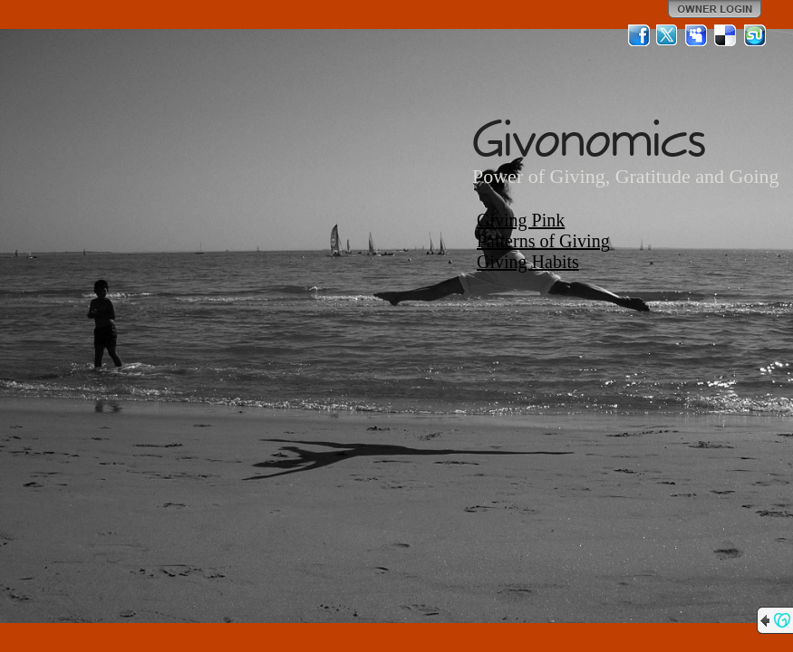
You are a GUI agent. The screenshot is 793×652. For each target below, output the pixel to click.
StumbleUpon (755, 35)
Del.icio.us (726, 35)
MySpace (697, 35)
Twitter (668, 35)
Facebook (639, 35)
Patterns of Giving (543, 241)
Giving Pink (521, 220)
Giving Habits (528, 262)
